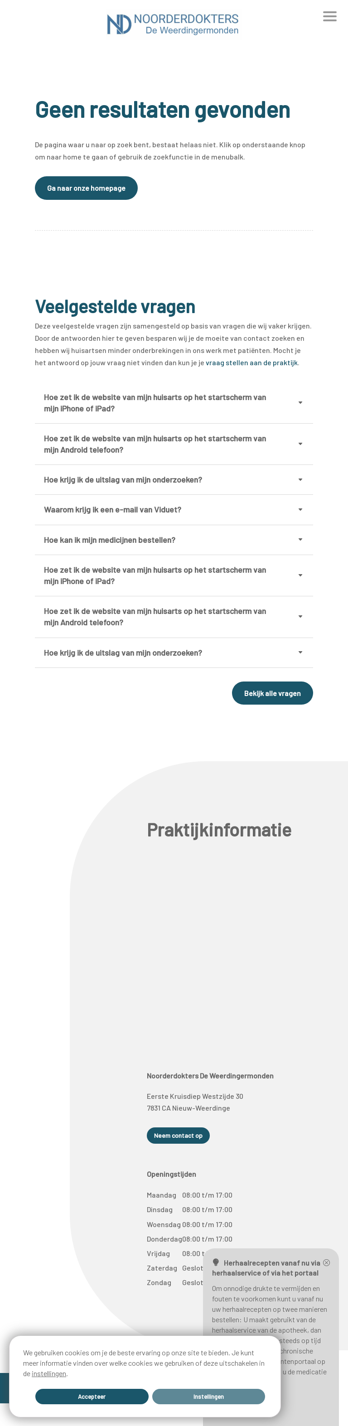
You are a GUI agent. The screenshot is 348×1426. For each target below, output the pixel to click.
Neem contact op (178, 1135)
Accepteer (92, 1395)
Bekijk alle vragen (272, 693)
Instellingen (208, 1395)
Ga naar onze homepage (86, 188)
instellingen (49, 1372)
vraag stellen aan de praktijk (252, 362)
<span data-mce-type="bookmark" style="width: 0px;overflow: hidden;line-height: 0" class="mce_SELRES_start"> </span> (230, 942)
